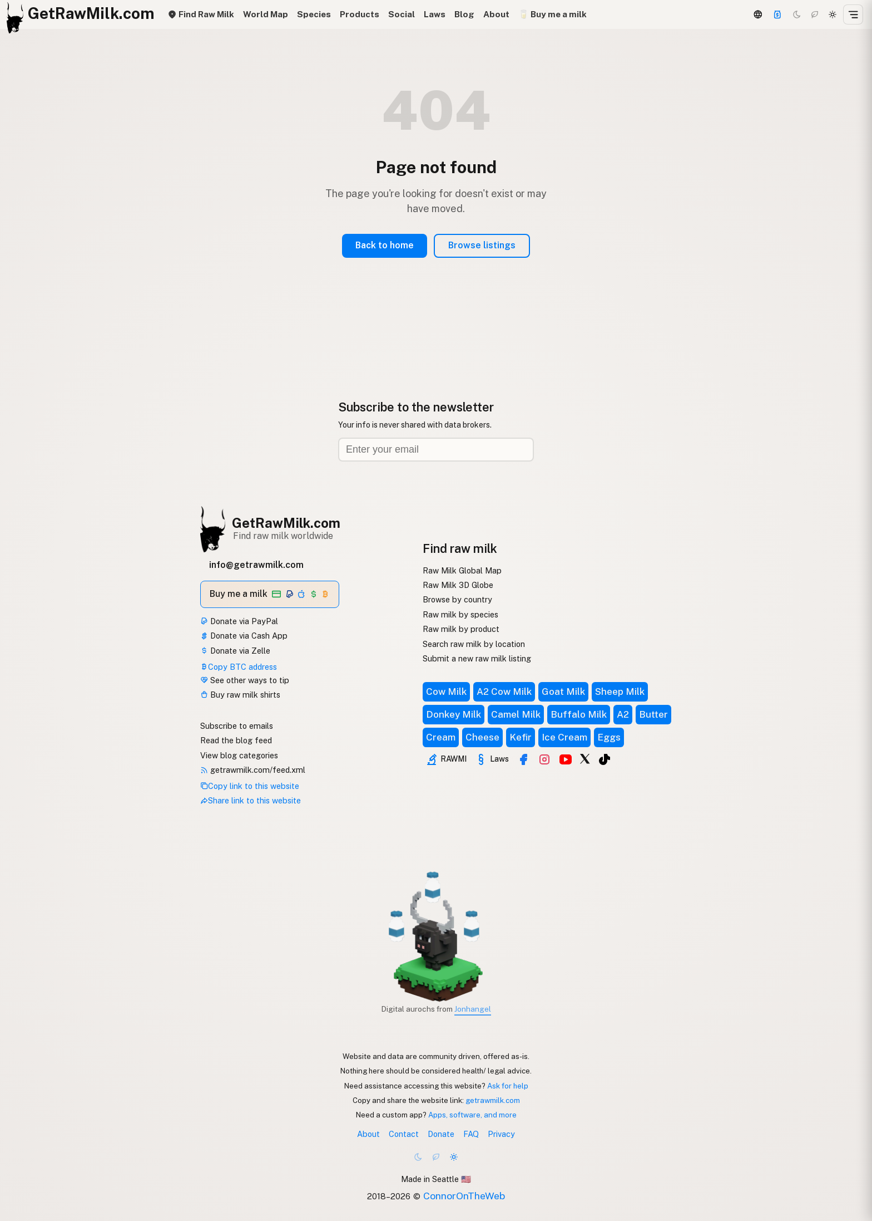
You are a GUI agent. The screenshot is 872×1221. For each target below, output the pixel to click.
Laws (434, 14)
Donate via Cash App (244, 635)
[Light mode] (832, 14)
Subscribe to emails (236, 725)
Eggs (609, 737)
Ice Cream (564, 737)
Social (401, 14)
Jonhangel (472, 1008)
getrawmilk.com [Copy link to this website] (492, 1100)
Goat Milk (563, 691)
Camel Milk (516, 714)
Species (314, 14)
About (496, 14)
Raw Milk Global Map (462, 570)
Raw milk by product (461, 629)
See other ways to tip (244, 680)
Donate (441, 1134)
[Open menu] (853, 14)
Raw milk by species (460, 614)
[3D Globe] (757, 14)
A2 (623, 714)
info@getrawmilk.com (256, 565)
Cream (440, 737)
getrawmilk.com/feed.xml (252, 769)
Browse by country (457, 599)
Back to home (384, 245)
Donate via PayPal (239, 621)
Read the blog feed (236, 740)
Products (359, 14)
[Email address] (436, 450)
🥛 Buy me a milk (552, 14)
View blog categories (239, 755)
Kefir (520, 737)
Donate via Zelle (235, 650)
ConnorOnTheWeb (464, 1196)
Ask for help (507, 1085)
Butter (653, 714)
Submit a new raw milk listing (477, 658)
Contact (404, 1134)
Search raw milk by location (474, 644)
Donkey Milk (453, 714)
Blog (464, 14)
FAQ (471, 1134)
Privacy (501, 1134)
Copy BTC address (238, 666)
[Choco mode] (815, 14)
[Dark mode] (797, 14)
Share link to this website (250, 800)
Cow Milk (446, 691)
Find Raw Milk (201, 14)
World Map (265, 14)
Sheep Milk (620, 691)
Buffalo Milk (579, 714)
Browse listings (482, 245)
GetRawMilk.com (286, 523)
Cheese (482, 737)
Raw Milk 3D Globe (458, 585)
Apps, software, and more (472, 1114)
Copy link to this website (249, 786)
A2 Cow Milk (504, 691)
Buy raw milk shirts (240, 694)
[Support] (777, 14)
